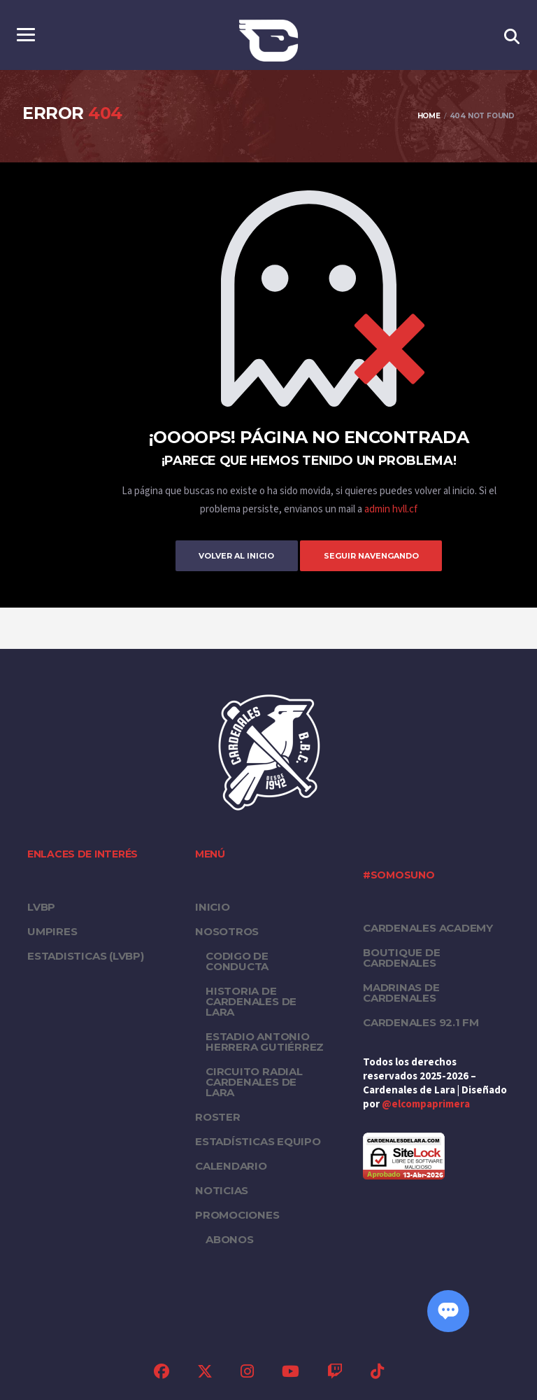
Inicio (212, 906)
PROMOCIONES (237, 1214)
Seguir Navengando (377, 555)
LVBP (41, 906)
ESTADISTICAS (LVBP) (85, 955)
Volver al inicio (230, 555)
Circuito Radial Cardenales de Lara (254, 1081)
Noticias (221, 1189)
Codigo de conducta (237, 960)
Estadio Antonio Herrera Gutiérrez (265, 1041)
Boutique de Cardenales (402, 957)
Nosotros (227, 930)
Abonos (230, 1238)
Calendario (231, 1165)
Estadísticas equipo (258, 1140)
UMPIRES (52, 930)
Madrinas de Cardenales (401, 992)
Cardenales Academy (428, 927)
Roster (218, 1116)
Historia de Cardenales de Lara (251, 1000)
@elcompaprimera (426, 1103)
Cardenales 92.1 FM (421, 1021)
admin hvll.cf (390, 509)
